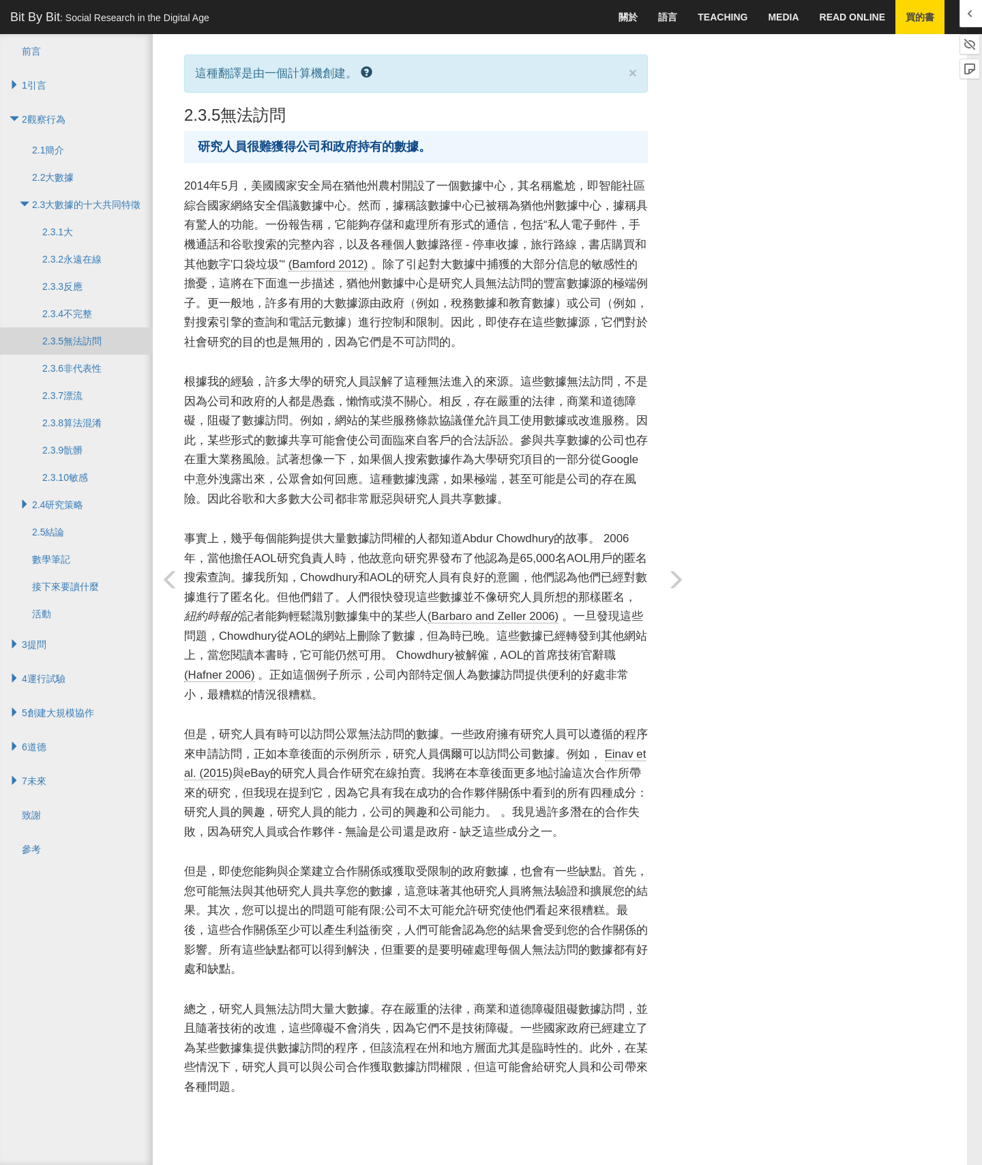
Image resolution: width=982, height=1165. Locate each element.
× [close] (633, 72)
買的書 (920, 17)
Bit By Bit (109, 17)
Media (783, 17)
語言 (667, 17)
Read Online (852, 17)
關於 (628, 17)
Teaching (722, 17)
